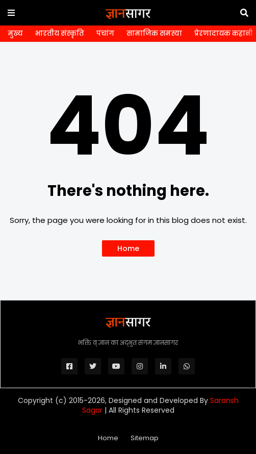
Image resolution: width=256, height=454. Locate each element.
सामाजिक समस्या (154, 33)
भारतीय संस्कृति (59, 33)
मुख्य (15, 33)
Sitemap (145, 438)
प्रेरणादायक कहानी (223, 33)
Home (128, 248)
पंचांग (105, 33)
